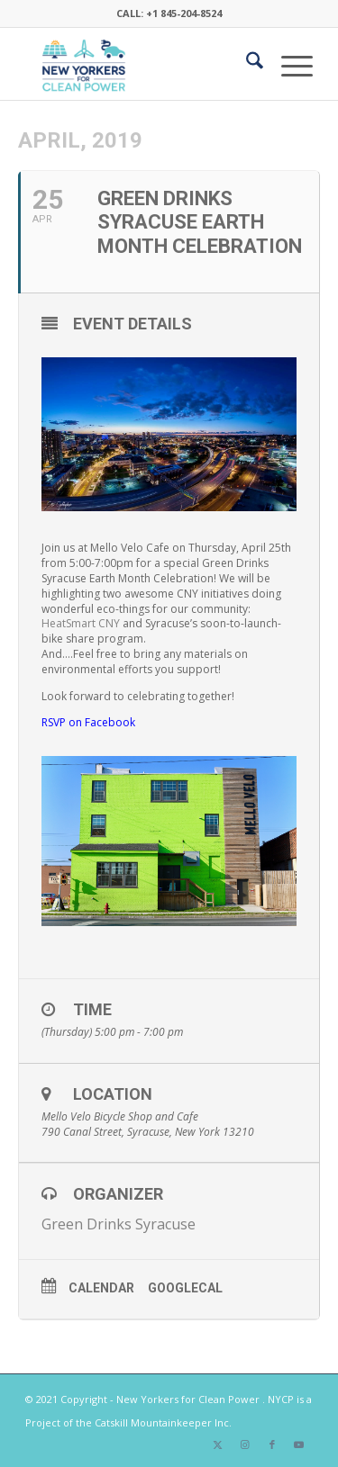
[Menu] (288, 64)
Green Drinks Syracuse (118, 1224)
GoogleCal (185, 1288)
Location (112, 1093)
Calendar (101, 1288)
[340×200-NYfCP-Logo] (140, 64)
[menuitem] (245, 64)
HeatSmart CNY (80, 623)
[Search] (245, 64)
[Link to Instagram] (245, 1444)
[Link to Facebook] (272, 1444)
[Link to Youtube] (299, 1444)
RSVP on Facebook (88, 722)
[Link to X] (218, 1444)
